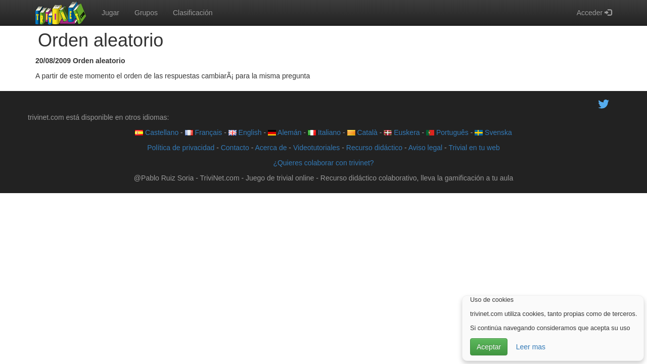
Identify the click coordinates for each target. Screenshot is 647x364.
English (245, 132)
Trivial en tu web (473, 148)
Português (447, 132)
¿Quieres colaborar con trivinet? (323, 163)
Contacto (235, 148)
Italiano (324, 132)
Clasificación (193, 13)
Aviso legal (425, 148)
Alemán (285, 132)
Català (362, 132)
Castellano (156, 132)
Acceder (594, 13)
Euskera (402, 132)
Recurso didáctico (374, 148)
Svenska (493, 132)
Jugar (110, 13)
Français (203, 132)
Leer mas (530, 347)
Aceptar (489, 347)
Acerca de (271, 148)
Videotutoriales (316, 148)
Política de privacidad (180, 148)
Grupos (146, 13)
